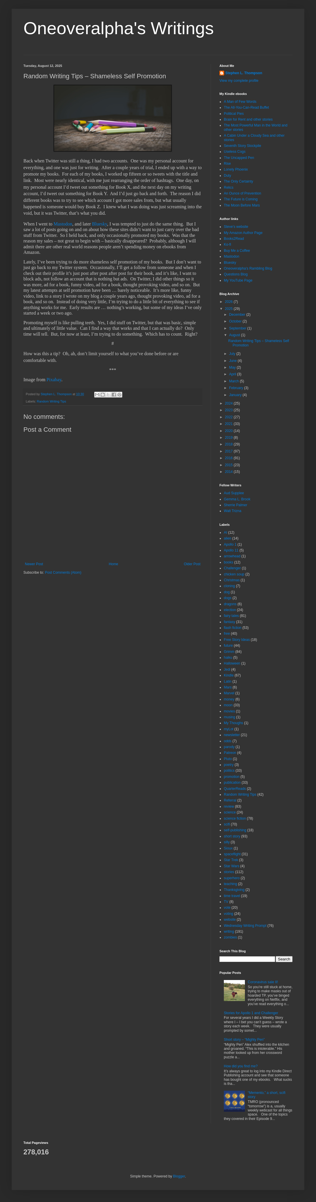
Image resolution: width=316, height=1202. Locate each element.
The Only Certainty (238, 181)
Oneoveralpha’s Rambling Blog (248, 268)
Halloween (232, 663)
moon (228, 705)
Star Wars (231, 866)
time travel (232, 896)
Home (113, 564)
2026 (229, 302)
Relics (228, 187)
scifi (227, 824)
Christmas (232, 580)
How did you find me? (240, 1066)
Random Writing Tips (51, 401)
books (228, 562)
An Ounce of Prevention (242, 193)
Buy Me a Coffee (237, 251)
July (232, 354)
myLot (228, 729)
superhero (232, 878)
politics (229, 771)
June (233, 361)
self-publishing (235, 830)
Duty (227, 176)
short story (232, 836)
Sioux (228, 848)
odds (227, 741)
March (234, 381)
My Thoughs (233, 723)
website (230, 919)
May (233, 367)
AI (225, 532)
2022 (229, 417)
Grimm (229, 652)
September (238, 328)
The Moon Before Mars (242, 205)
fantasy (229, 622)
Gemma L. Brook (237, 499)
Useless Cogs (234, 152)
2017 (229, 451)
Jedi (227, 669)
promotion (231, 777)
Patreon (230, 753)
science (230, 812)
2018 (229, 444)
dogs (227, 598)
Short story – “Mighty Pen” (244, 1040)
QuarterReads (235, 789)
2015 (229, 465)
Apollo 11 (231, 550)
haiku (228, 657)
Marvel (229, 693)
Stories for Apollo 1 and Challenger (251, 1013)
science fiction (235, 818)
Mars (228, 687)
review (229, 806)
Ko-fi (227, 244)
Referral (230, 800)
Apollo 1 (230, 544)
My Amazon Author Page (243, 233)
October (236, 321)
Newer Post (34, 564)
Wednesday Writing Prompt (245, 926)
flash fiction (232, 628)
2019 (229, 438)
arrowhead (232, 556)
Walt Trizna (232, 511)
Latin (227, 681)
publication (232, 782)
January (236, 395)
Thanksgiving (234, 890)
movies (229, 711)
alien (227, 538)
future (228, 646)
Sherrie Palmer (235, 505)
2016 (229, 458)
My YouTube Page (238, 280)
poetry (228, 765)
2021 (229, 424)
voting (228, 914)
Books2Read (234, 239)
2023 (229, 410)
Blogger (179, 1176)
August (235, 335)
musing (229, 717)
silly (227, 842)
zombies (230, 937)
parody (229, 747)
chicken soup (234, 574)
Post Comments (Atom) (63, 572)
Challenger (232, 568)
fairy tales (231, 616)
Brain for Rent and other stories (248, 119)
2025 (229, 309)
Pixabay (54, 379)
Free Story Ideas (237, 640)
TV (226, 902)
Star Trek (231, 860)
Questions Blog (236, 274)
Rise (227, 164)
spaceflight (232, 854)
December (237, 315)
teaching (230, 884)
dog (227, 592)
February (236, 388)
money (229, 699)
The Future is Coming (240, 199)
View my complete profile (238, 81)
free (227, 634)
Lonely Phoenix (236, 169)
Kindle (228, 675)
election (230, 610)
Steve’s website (236, 227)
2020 (229, 431)
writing (229, 931)
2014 (229, 472)
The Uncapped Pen (239, 158)
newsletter (232, 735)
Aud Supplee (234, 493)
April (233, 374)
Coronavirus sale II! (263, 982)
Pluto (228, 759)
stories (229, 872)
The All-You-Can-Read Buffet (246, 107)
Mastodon (63, 223)
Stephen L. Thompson (243, 73)
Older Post (192, 564)
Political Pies (234, 114)
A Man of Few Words (240, 102)
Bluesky (99, 223)
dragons (230, 604)
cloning (229, 586)
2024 (229, 403)
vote (227, 908)
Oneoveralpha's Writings (118, 28)
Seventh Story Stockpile (242, 146)
